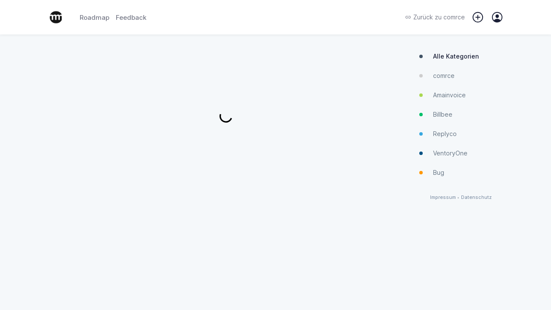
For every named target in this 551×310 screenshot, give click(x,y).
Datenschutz (476, 197)
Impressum (443, 197)
